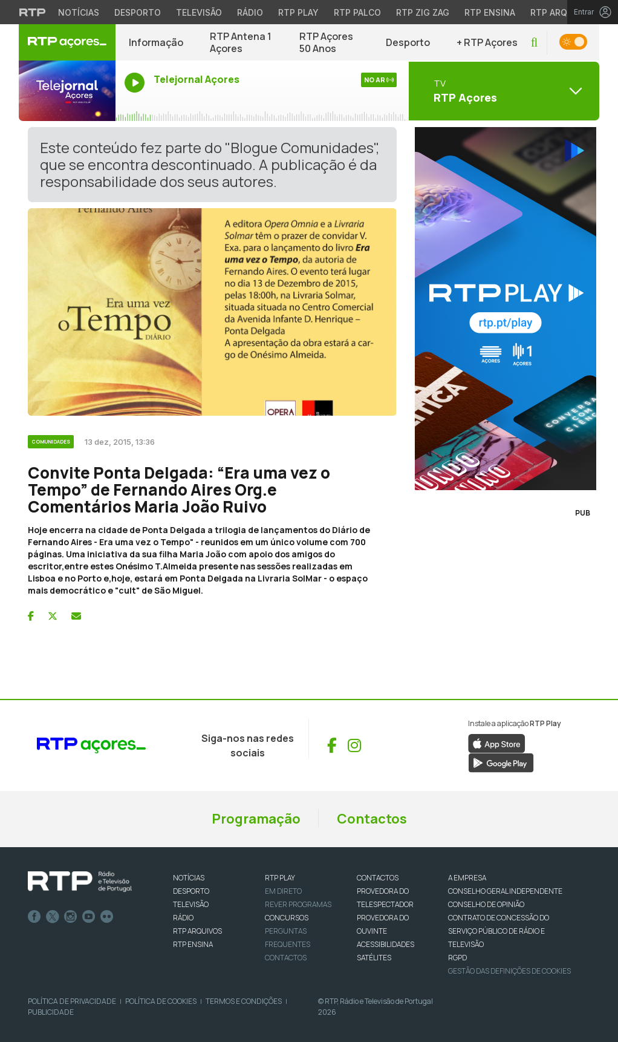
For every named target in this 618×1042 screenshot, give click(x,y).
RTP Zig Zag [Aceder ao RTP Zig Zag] (422, 12)
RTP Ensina (193, 944)
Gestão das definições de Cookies (509, 971)
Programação (256, 819)
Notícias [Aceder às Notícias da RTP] (78, 12)
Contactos (372, 819)
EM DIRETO (283, 891)
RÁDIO (183, 918)
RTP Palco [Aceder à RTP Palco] (357, 12)
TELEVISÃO (191, 904)
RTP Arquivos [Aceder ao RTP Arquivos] (561, 12)
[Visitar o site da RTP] (32, 12)
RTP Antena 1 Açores (241, 42)
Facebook (34, 916)
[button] (534, 42)
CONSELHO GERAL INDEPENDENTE (505, 891)
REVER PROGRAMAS (298, 904)
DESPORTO (191, 891)
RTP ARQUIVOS (197, 931)
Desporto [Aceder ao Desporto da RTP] (137, 12)
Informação (156, 42)
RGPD (457, 957)
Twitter (52, 916)
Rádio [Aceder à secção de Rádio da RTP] (250, 12)
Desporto (408, 42)
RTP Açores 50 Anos (326, 42)
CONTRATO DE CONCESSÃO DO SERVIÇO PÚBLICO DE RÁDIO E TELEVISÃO (498, 931)
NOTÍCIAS (188, 878)
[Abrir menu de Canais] (502, 91)
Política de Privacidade (72, 1001)
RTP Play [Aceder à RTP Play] (298, 12)
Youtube (89, 916)
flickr (107, 916)
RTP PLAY (280, 878)
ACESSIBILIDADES (385, 944)
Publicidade (51, 1012)
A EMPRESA (467, 878)
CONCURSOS (286, 918)
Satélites (374, 957)
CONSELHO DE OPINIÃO (486, 904)
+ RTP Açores (487, 42)
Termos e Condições (244, 1001)
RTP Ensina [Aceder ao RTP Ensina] (489, 12)
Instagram (70, 916)
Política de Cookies (161, 1001)
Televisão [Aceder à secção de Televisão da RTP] (199, 12)
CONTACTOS (377, 878)
